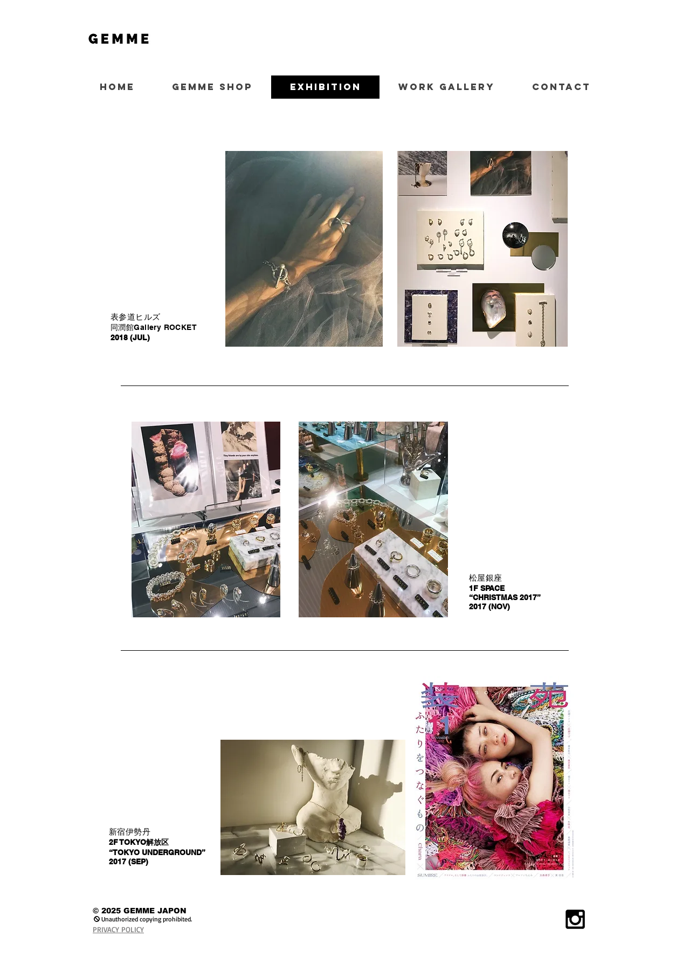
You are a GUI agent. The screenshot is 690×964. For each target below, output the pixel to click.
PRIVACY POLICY (118, 929)
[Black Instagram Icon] (575, 919)
